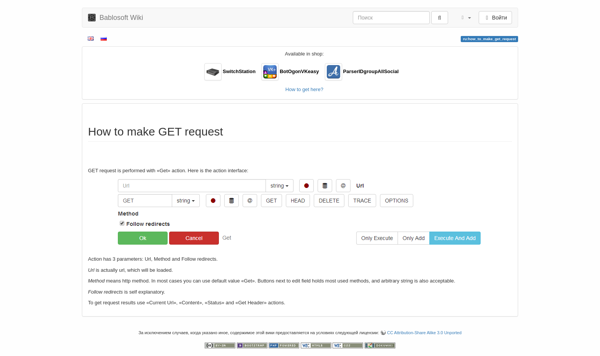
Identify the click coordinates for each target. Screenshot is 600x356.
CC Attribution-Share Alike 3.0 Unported (424, 332)
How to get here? (304, 89)
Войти (495, 18)
